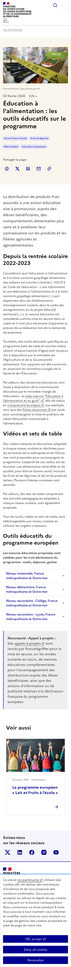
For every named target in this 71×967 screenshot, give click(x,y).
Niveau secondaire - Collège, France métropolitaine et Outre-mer (32, 603)
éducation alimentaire (34, 146)
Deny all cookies (35, 949)
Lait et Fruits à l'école (15, 138)
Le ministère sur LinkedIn (19, 852)
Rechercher (55, 5)
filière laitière (11, 146)
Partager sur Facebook (7, 168)
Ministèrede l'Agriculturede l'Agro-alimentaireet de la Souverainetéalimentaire (17, 11)
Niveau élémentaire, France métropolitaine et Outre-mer (27, 589)
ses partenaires (28, 880)
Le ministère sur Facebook (31, 852)
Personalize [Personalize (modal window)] (35, 960)
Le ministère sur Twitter (7, 852)
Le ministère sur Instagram (43, 852)
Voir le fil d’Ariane (12, 30)
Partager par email (38, 168)
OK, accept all (35, 939)
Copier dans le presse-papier (49, 168)
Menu (65, 5)
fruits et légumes (39, 138)
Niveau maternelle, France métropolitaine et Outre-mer (27, 575)
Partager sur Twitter (17, 168)
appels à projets (28, 643)
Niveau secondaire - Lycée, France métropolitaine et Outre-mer (30, 616)
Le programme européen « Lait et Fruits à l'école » (35, 790)
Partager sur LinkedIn (28, 168)
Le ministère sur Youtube (56, 852)
